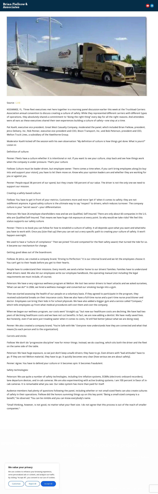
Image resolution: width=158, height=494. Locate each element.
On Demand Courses (100, 3)
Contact (91, 7)
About (48, 3)
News (80, 7)
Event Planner (121, 3)
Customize (16, 484)
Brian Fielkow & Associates (15, 6)
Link (18, 102)
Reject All (32, 484)
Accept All (48, 484)
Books (84, 3)
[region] (32, 476)
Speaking (72, 3)
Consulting (59, 3)
